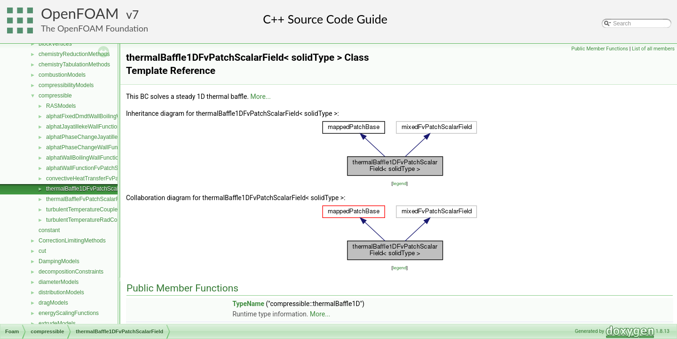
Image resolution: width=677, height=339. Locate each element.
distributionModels (61, 292)
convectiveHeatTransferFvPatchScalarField (100, 178)
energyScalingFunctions (69, 313)
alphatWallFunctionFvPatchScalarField (94, 168)
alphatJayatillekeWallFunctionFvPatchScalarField (107, 126)
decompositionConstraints (71, 271)
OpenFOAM (80, 13)
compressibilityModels (66, 85)
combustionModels (62, 75)
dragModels (53, 302)
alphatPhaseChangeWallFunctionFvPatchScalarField (112, 147)
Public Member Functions (599, 49)
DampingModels (59, 261)
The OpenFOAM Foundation (94, 28)
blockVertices (55, 43)
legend (399, 183)
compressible (55, 95)
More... (261, 96)
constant (49, 230)
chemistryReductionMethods (74, 54)
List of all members (653, 49)
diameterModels (59, 282)
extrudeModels (57, 323)
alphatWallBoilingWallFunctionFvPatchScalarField (108, 157)
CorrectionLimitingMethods (72, 240)
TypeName (248, 303)
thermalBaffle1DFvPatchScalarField (90, 189)
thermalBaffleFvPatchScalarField (87, 199)
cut (42, 251)
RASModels (61, 106)
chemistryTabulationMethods (74, 64)
